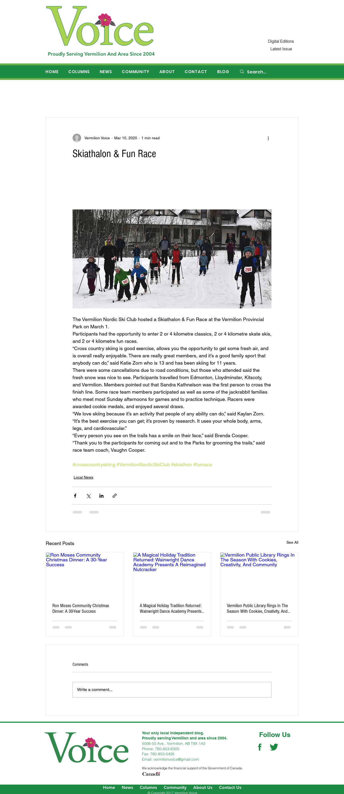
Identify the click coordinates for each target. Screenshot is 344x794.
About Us (202, 787)
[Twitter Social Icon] (274, 747)
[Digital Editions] (281, 41)
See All (292, 542)
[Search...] (269, 72)
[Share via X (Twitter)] (88, 495)
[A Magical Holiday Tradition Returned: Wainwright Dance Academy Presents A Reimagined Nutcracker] (172, 574)
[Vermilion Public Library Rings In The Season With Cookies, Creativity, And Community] (259, 574)
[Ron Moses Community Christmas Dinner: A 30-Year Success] (85, 574)
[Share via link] (114, 495)
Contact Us (230, 787)
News (127, 787)
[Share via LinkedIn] (101, 495)
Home (109, 787)
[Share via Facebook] (75, 495)
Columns (148, 787)
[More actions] (268, 138)
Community (175, 787)
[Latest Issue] (281, 49)
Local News (83, 477)
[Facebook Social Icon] (260, 747)
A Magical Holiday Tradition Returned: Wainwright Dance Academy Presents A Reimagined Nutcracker (171, 608)
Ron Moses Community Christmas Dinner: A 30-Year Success (80, 608)
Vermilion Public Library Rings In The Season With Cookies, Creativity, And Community (257, 608)
